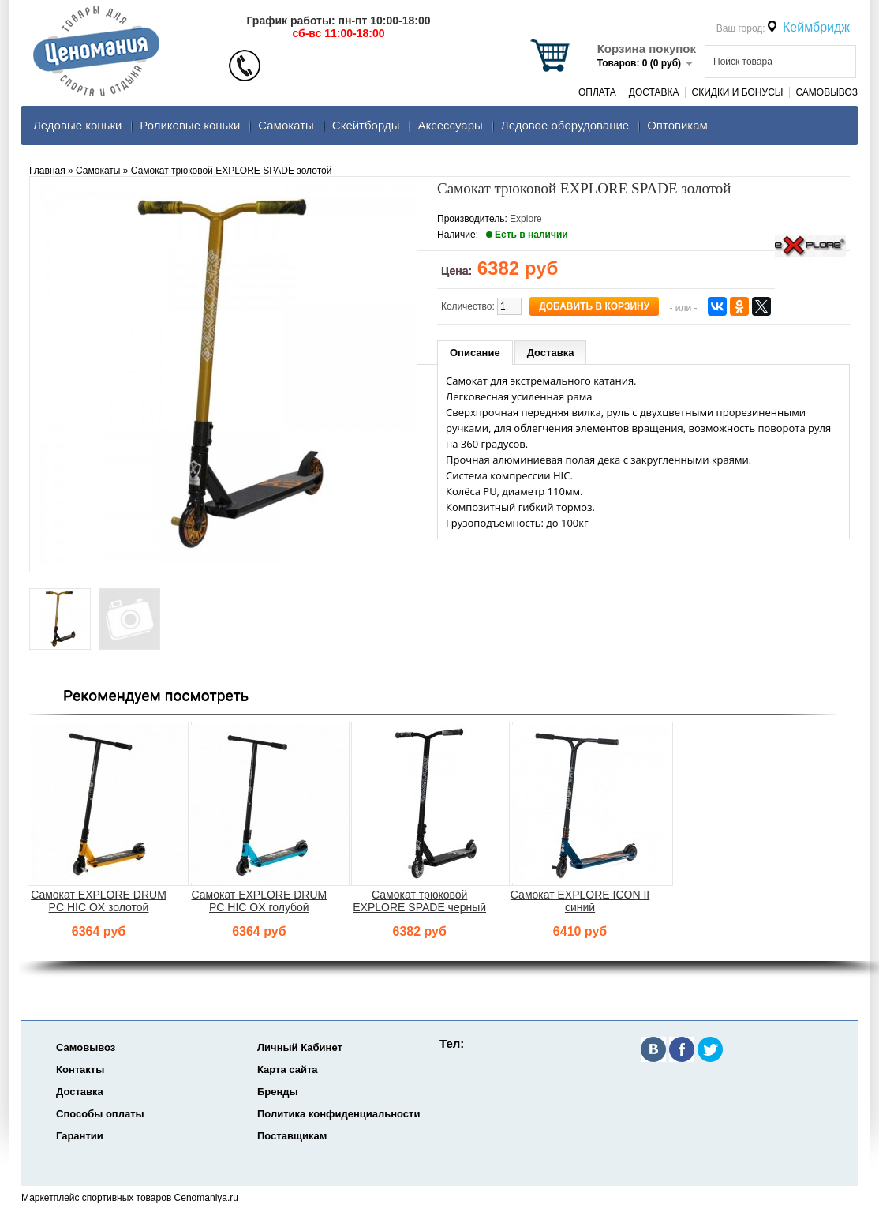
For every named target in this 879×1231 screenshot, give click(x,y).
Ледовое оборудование (565, 125)
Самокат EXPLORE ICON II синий (580, 901)
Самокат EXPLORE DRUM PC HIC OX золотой (98, 901)
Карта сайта (287, 1069)
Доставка (654, 92)
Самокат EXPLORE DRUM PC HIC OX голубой (259, 901)
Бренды (277, 1092)
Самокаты (286, 125)
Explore (526, 218)
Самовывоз (826, 92)
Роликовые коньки (190, 125)
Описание (475, 352)
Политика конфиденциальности (338, 1114)
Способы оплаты (100, 1114)
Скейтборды (366, 125)
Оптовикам (677, 125)
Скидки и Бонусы (737, 92)
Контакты (80, 1069)
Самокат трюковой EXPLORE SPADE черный (419, 901)
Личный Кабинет (299, 1047)
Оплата (597, 92)
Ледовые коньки (77, 125)
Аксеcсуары (449, 125)
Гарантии (79, 1136)
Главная (47, 170)
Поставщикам (292, 1136)
